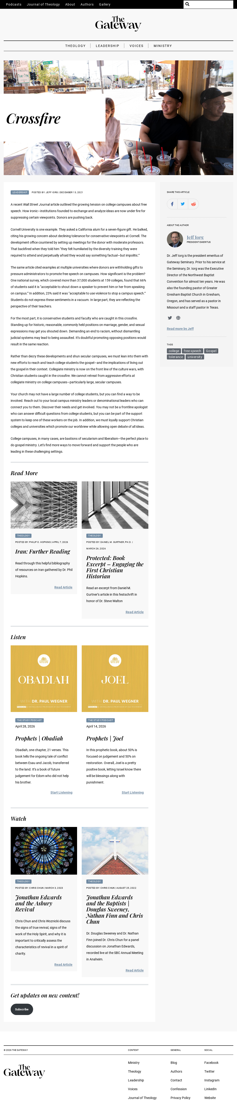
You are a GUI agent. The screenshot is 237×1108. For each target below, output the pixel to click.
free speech (192, 351)
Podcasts (14, 4)
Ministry (163, 46)
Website (210, 1098)
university (194, 357)
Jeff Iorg (195, 237)
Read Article (63, 587)
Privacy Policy (180, 1098)
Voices (136, 46)
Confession (179, 1089)
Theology (75, 46)
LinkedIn (210, 1089)
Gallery (105, 4)
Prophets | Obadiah (39, 738)
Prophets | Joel (104, 738)
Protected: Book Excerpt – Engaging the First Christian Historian (114, 567)
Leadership (107, 46)
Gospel (211, 351)
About (70, 4)
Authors (87, 4)
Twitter (209, 1071)
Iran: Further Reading (42, 551)
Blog (174, 1063)
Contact (176, 1080)
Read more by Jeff (180, 329)
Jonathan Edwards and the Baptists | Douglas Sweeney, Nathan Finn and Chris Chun (114, 909)
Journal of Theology (43, 4)
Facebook (211, 1063)
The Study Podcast (29, 720)
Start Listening (61, 792)
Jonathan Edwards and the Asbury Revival (38, 903)
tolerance (176, 357)
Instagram (211, 1080)
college (174, 351)
